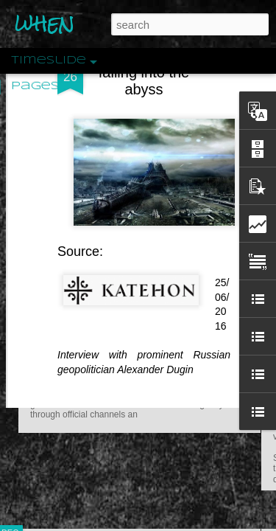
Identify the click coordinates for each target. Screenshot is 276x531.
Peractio (62, 343)
